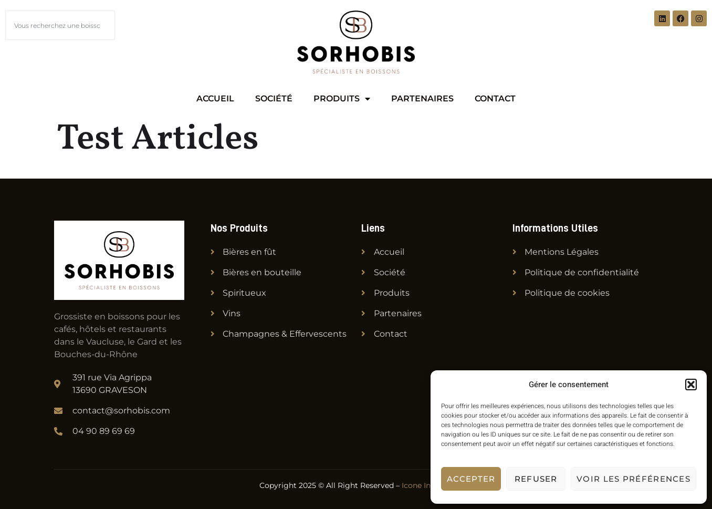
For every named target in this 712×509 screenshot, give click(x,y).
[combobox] (60, 25)
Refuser (536, 479)
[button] (691, 384)
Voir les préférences (633, 479)
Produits (341, 98)
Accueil (215, 98)
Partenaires (422, 98)
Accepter (471, 479)
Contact (495, 98)
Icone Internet (427, 485)
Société (273, 98)
